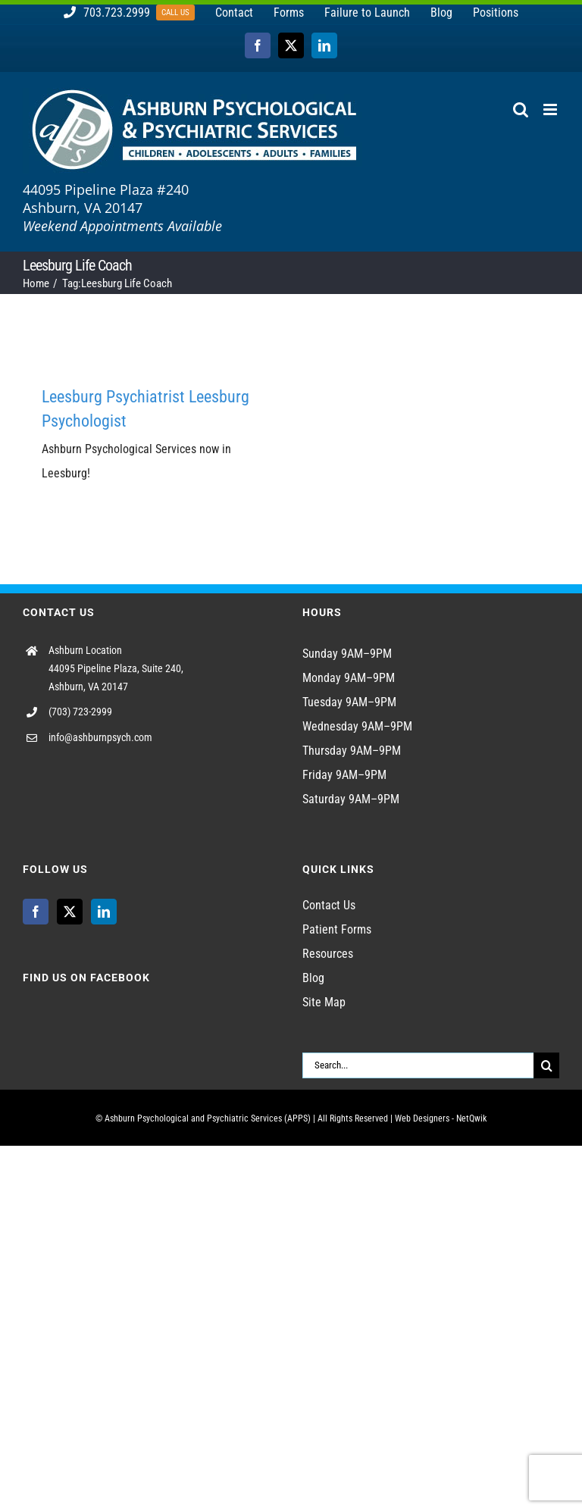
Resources (327, 953)
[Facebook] (35, 911)
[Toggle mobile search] (520, 109)
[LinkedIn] (104, 911)
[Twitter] (70, 911)
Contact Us (328, 905)
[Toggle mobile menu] (551, 109)
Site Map (324, 1002)
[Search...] (418, 1065)
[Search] (546, 1065)
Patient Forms (336, 929)
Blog (313, 978)
